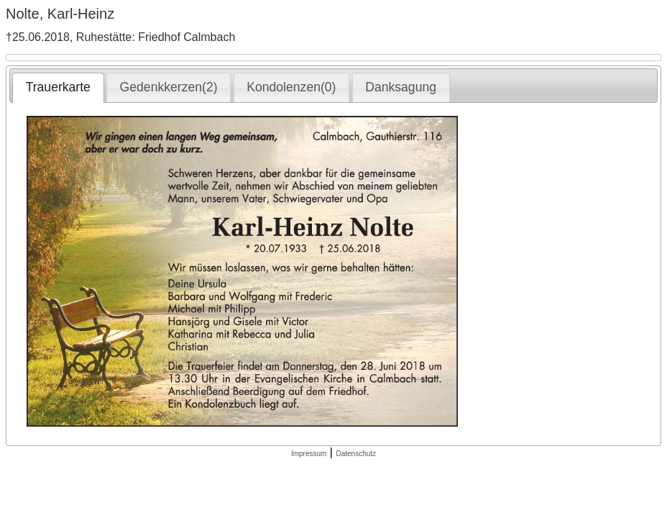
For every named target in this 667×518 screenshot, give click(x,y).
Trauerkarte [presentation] (58, 87)
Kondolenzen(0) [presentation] (291, 87)
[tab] (58, 88)
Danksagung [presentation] (400, 87)
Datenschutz (356, 454)
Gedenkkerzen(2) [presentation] (169, 87)
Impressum (308, 454)
